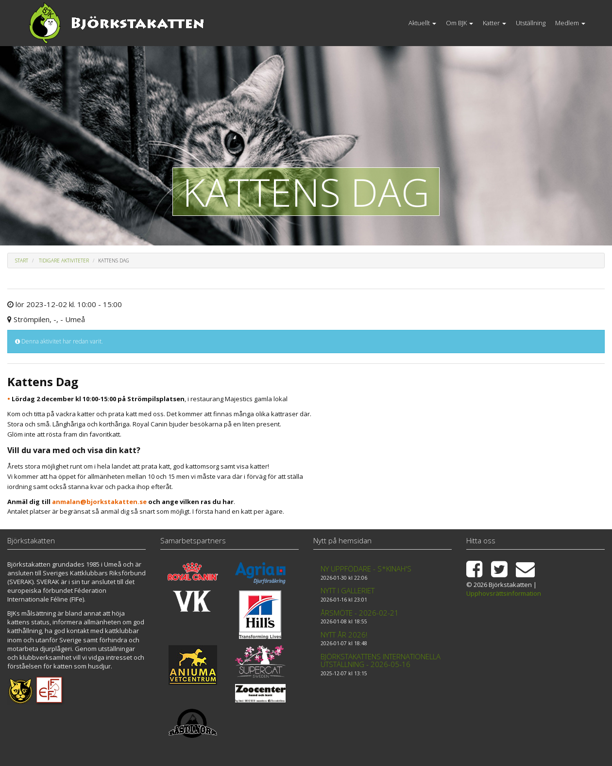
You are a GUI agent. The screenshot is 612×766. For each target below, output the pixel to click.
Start (21, 260)
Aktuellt (422, 22)
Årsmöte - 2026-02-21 (360, 613)
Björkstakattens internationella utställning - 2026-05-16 (381, 660)
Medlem (570, 22)
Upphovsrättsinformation (503, 593)
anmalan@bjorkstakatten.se (99, 501)
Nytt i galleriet (347, 590)
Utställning (530, 22)
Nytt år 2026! (344, 634)
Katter (494, 22)
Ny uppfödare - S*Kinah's (366, 568)
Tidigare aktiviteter (64, 260)
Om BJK (459, 22)
